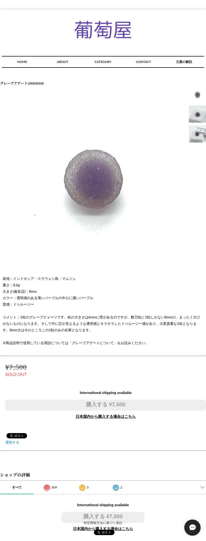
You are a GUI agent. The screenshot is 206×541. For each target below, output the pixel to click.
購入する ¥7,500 (106, 404)
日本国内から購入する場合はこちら (106, 416)
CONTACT (143, 62)
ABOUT (62, 62)
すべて (17, 487)
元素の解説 (184, 62)
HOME (22, 62)
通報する (12, 442)
